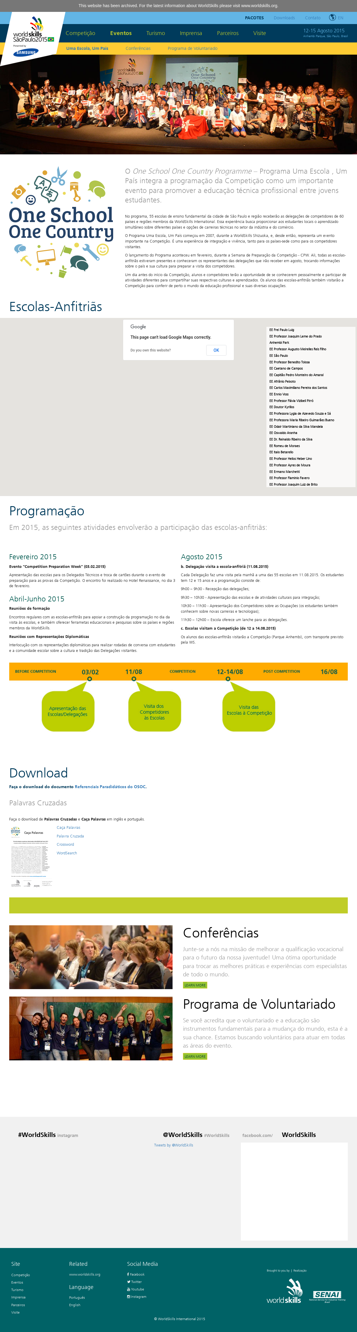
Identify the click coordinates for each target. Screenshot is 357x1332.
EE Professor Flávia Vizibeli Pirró (291, 401)
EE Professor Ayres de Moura (289, 465)
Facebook (136, 1274)
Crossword (65, 844)
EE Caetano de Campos (286, 368)
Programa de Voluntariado (192, 48)
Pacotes (254, 17)
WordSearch (67, 853)
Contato (312, 17)
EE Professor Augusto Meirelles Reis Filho (298, 349)
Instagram (136, 1296)
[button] (199, 386)
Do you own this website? (151, 350)
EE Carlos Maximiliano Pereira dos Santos (298, 388)
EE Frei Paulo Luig (281, 330)
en (340, 17)
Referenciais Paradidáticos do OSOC (110, 786)
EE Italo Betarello (281, 452)
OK (216, 350)
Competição (80, 33)
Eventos (121, 33)
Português (77, 1297)
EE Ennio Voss (278, 394)
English (74, 1305)
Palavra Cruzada (70, 836)
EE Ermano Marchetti (284, 472)
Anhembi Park (279, 342)
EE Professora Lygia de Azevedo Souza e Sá (300, 413)
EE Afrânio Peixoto (282, 381)
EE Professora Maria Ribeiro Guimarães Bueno (301, 420)
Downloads (284, 17)
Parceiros (227, 33)
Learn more (195, 985)
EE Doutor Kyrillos (281, 407)
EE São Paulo (278, 356)
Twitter (134, 1281)
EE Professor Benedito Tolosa (290, 362)
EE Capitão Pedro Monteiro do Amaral (296, 375)
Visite (259, 33)
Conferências (138, 48)
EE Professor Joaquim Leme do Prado (296, 336)
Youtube (135, 1289)
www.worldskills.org (259, 5)
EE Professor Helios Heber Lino (290, 459)
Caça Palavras (68, 827)
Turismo (155, 33)
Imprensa (191, 33)
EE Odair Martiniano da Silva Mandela (296, 427)
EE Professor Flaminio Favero (289, 478)
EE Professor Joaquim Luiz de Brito (293, 484)
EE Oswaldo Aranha (283, 433)
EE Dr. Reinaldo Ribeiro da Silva (290, 439)
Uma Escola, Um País (87, 48)
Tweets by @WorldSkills (173, 1145)
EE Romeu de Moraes (284, 446)
